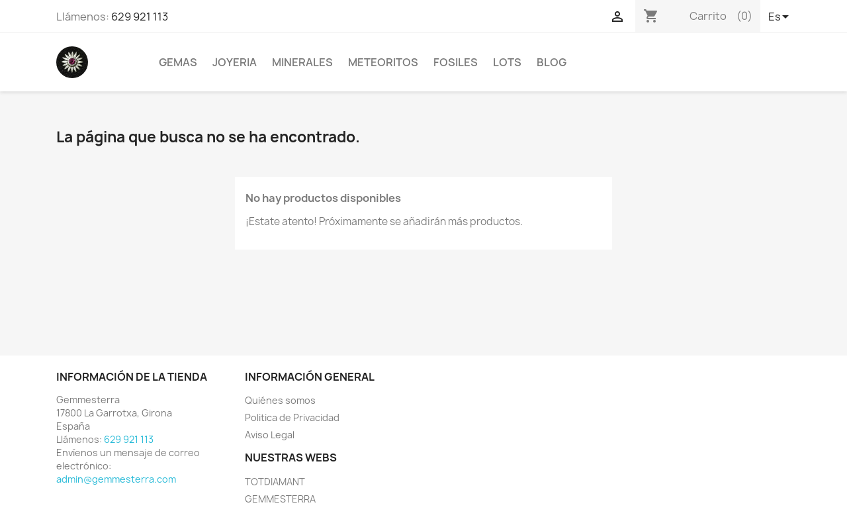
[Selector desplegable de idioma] (779, 18)
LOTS (507, 62)
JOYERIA (234, 62)
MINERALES (302, 62)
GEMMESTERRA (280, 499)
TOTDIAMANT (275, 481)
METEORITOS (383, 62)
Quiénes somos (280, 400)
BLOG (551, 62)
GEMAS (178, 62)
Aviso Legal (269, 434)
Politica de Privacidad (292, 417)
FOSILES (455, 62)
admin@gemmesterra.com (116, 479)
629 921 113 (139, 16)
